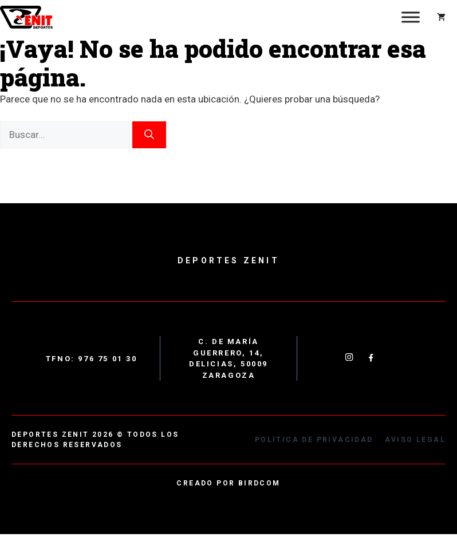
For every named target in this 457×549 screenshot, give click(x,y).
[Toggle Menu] (410, 16)
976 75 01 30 (107, 358)
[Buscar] (149, 135)
